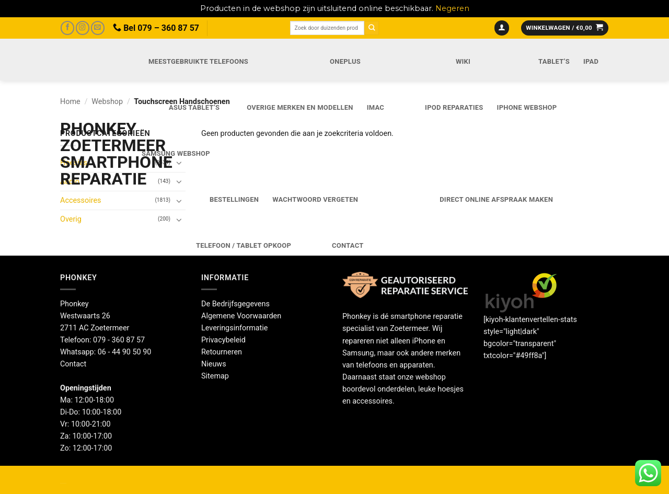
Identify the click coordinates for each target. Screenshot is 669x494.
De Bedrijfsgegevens (235, 304)
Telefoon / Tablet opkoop (243, 245)
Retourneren (221, 352)
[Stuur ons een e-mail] (98, 28)
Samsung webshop (176, 153)
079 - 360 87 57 (119, 340)
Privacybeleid (223, 340)
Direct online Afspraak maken (496, 199)
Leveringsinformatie (234, 328)
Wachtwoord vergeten (315, 199)
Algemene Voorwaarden (241, 316)
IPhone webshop (527, 107)
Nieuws (213, 364)
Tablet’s (554, 61)
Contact (347, 245)
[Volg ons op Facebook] (67, 28)
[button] (502, 28)
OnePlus (345, 61)
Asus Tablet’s (194, 107)
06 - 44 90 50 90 (125, 352)
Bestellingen (234, 199)
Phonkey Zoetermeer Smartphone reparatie (89, 153)
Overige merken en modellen (300, 107)
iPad (590, 61)
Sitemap (215, 376)
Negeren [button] (452, 8)
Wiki (463, 61)
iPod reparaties (454, 107)
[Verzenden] (371, 28)
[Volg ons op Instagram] (82, 28)
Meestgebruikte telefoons (198, 61)
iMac (375, 107)
